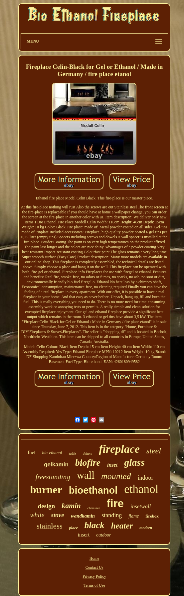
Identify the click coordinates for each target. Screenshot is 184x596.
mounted (116, 476)
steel (153, 450)
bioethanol (93, 490)
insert (84, 534)
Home (94, 558)
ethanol (141, 489)
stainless (50, 526)
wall (85, 475)
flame (133, 516)
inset (112, 465)
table (72, 453)
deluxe (87, 453)
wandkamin (83, 516)
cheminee (94, 508)
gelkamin (56, 464)
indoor (145, 477)
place (73, 528)
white (37, 515)
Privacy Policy (94, 576)
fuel (31, 452)
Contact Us (94, 567)
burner (46, 490)
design (46, 506)
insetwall (140, 506)
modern (145, 528)
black (94, 525)
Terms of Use (94, 585)
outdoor (103, 535)
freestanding (52, 477)
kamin (71, 505)
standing (111, 515)
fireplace (119, 449)
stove (57, 515)
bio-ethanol (52, 452)
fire (115, 503)
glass (134, 462)
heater (122, 525)
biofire (87, 462)
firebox (151, 516)
